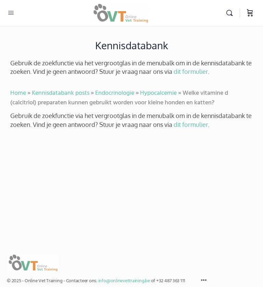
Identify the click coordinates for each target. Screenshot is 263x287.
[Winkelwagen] (250, 13)
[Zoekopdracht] (231, 13)
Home (18, 93)
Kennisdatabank (131, 45)
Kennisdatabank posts (60, 93)
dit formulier (191, 71)
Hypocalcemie (158, 93)
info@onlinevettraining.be (124, 281)
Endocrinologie (114, 93)
